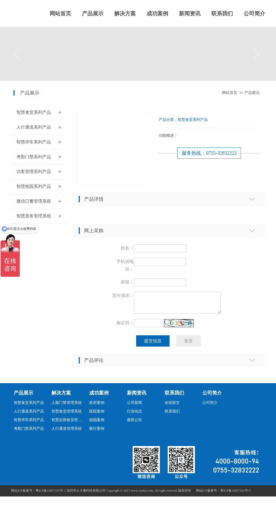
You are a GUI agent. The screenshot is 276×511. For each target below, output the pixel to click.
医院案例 (96, 415)
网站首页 (60, 13)
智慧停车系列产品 (33, 142)
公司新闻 (134, 406)
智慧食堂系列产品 (33, 112)
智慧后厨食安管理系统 (68, 423)
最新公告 (134, 423)
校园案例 (96, 423)
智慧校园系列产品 (33, 186)
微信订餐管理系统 (33, 201)
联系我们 (222, 13)
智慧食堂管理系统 (66, 415)
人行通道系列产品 (33, 127)
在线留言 (172, 406)
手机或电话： (125, 265)
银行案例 (96, 432)
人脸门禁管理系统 (66, 406)
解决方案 (125, 13)
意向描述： (123, 295)
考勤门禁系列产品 (33, 156)
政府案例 (96, 406)
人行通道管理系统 (66, 432)
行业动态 (134, 415)
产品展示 (93, 13)
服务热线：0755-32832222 (209, 153)
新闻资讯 (190, 13)
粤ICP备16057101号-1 (235, 494)
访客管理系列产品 (33, 171)
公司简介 (254, 13)
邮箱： (127, 282)
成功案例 (157, 13)
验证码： (125, 326)
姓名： (127, 248)
